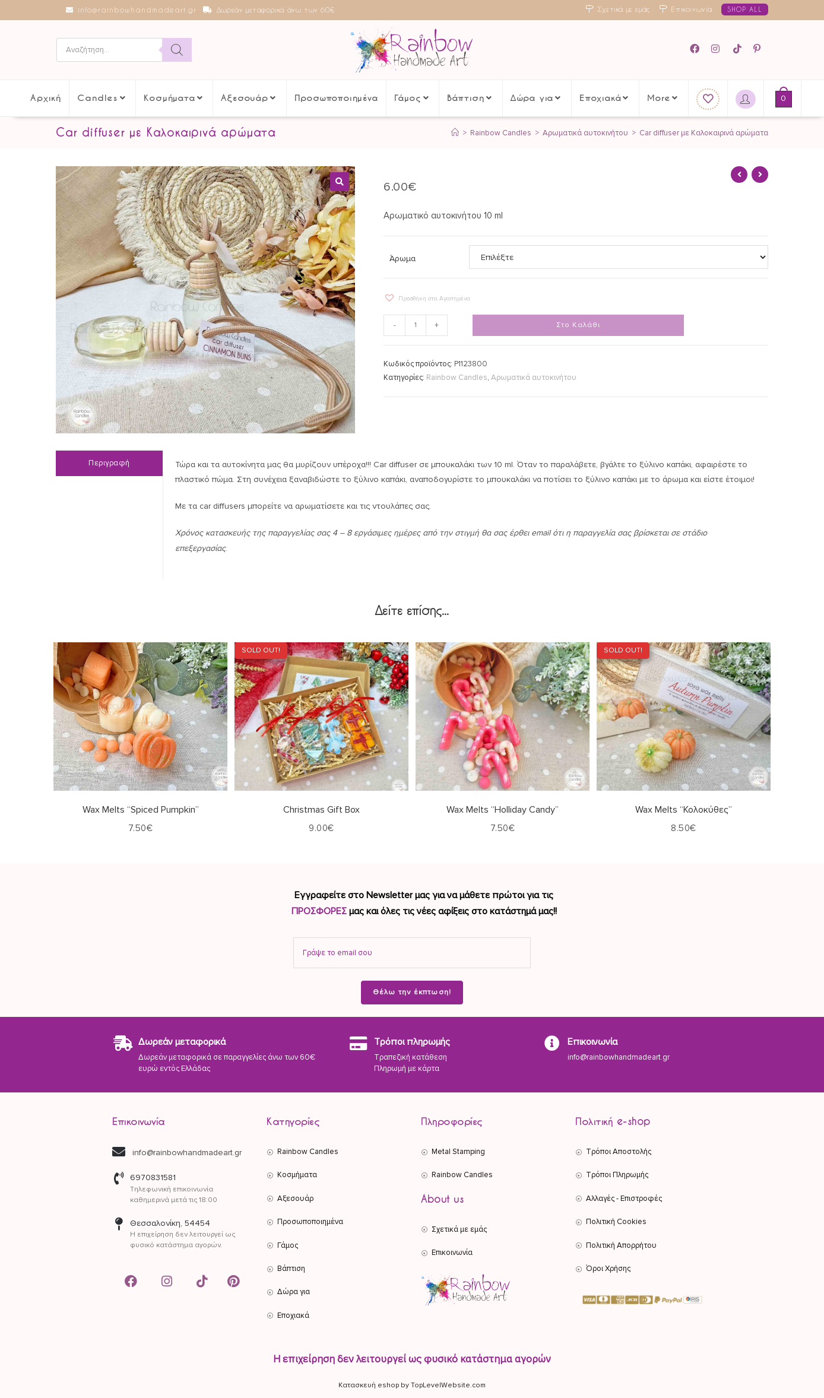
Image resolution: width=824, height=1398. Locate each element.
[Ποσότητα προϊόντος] (415, 325)
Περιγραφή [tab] (109, 463)
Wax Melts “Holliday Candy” (502, 810)
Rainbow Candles (456, 377)
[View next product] (760, 174)
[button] (339, 181)
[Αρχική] (455, 133)
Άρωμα (402, 258)
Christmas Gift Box (321, 810)
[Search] (177, 50)
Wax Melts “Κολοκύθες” (683, 810)
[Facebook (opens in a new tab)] (698, 49)
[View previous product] (739, 174)
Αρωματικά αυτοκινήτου (533, 377)
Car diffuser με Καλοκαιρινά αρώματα (703, 133)
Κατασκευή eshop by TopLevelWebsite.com (412, 1385)
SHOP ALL (744, 9)
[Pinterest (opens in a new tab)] (758, 49)
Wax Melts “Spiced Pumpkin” (141, 810)
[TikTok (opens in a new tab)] (738, 49)
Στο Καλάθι (578, 325)
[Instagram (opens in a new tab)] (717, 49)
